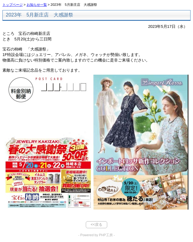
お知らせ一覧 (37, 4)
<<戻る (96, 224)
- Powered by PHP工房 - (96, 235)
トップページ (12, 4)
